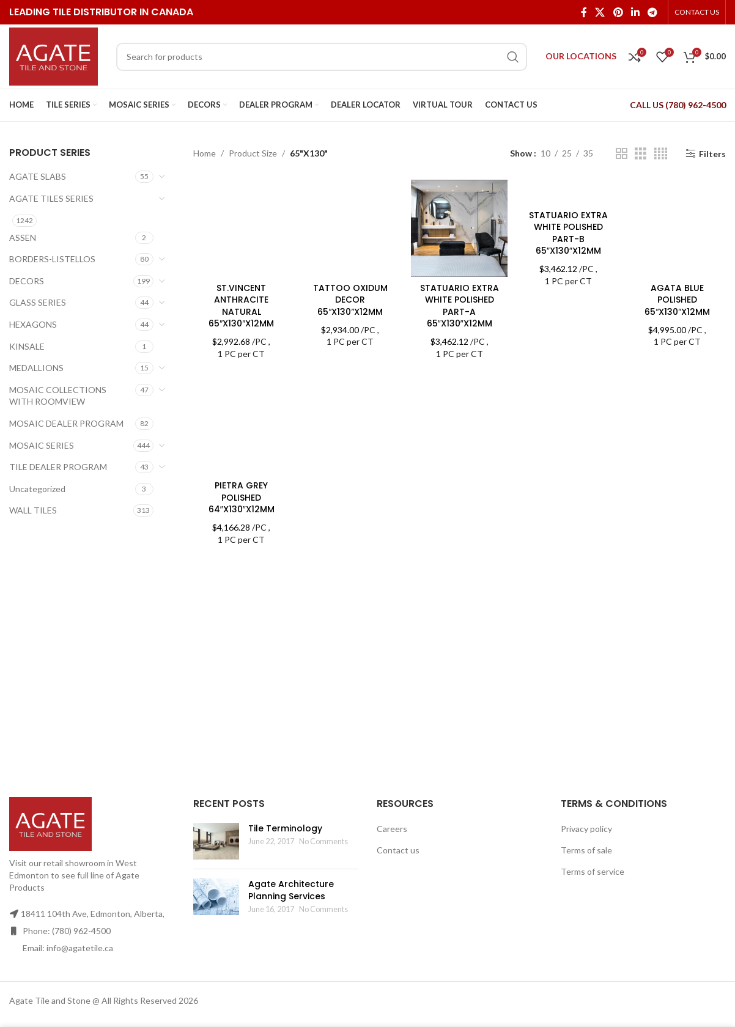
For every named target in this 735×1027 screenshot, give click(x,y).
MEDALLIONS (36, 368)
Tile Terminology (285, 828)
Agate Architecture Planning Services (291, 890)
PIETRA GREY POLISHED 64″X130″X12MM (242, 497)
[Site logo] (53, 55)
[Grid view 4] (660, 153)
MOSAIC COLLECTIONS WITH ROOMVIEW (57, 396)
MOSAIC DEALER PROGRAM (66, 423)
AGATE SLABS (37, 176)
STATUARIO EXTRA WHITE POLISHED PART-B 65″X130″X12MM (568, 233)
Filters (712, 153)
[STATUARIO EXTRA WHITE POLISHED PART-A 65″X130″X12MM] (459, 228)
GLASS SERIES (37, 302)
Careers (392, 828)
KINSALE (27, 346)
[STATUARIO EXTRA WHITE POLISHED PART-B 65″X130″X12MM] (568, 192)
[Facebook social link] (584, 12)
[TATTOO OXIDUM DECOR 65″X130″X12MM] (350, 228)
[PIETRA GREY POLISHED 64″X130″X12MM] (241, 426)
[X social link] (600, 12)
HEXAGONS (33, 324)
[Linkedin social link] (635, 12)
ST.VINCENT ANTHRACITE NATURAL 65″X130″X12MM (241, 306)
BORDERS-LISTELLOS (52, 259)
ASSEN (22, 237)
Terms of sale (586, 850)
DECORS (26, 281)
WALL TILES (33, 510)
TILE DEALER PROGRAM (58, 467)
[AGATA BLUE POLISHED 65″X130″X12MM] (677, 228)
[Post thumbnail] (216, 841)
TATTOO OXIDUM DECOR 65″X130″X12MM (350, 300)
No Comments (323, 841)
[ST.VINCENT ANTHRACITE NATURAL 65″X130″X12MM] (241, 228)
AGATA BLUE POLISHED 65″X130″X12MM (677, 300)
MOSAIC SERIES (41, 445)
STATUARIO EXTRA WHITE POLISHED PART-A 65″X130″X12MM (459, 306)
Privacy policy (586, 828)
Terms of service (592, 871)
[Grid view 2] (621, 153)
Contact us (398, 850)
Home (204, 153)
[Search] (321, 57)
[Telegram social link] (653, 12)
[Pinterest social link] (618, 12)
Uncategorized (37, 489)
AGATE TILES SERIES (51, 198)
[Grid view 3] (640, 153)
